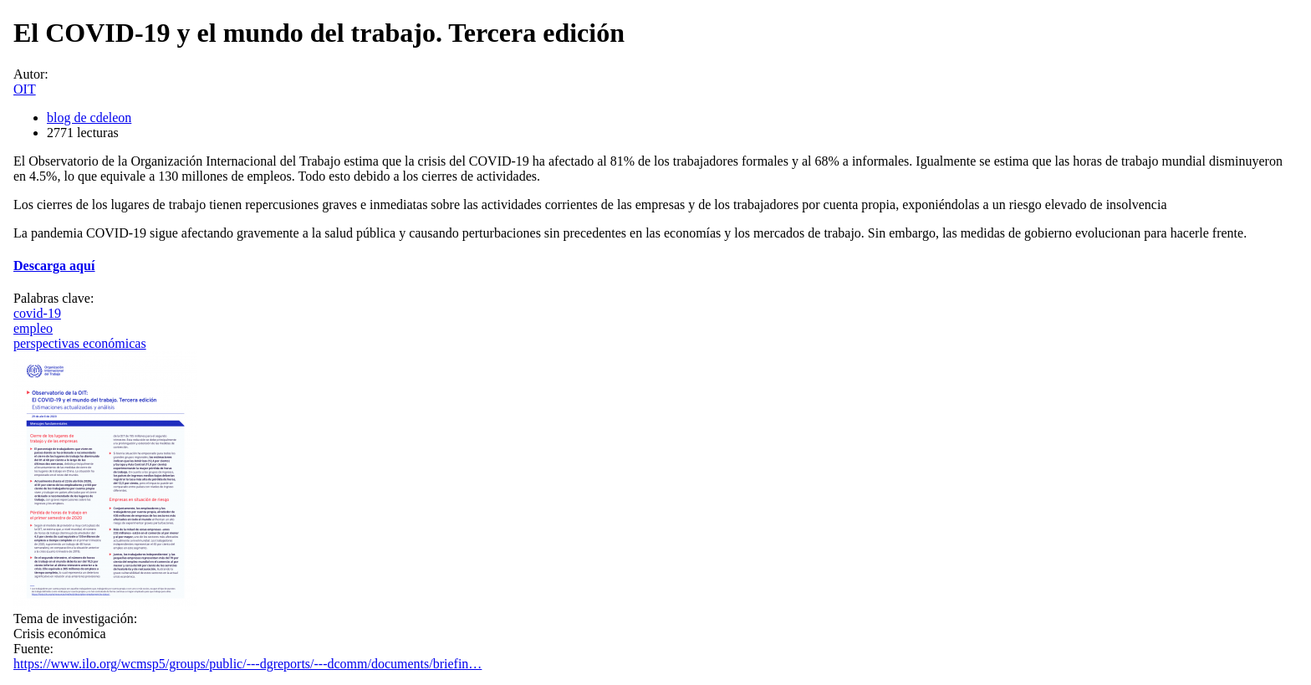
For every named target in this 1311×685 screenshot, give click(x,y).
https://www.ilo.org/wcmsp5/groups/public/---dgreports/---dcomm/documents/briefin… (247, 664)
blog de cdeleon (89, 117)
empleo (33, 328)
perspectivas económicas (79, 343)
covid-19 (37, 313)
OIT (24, 89)
